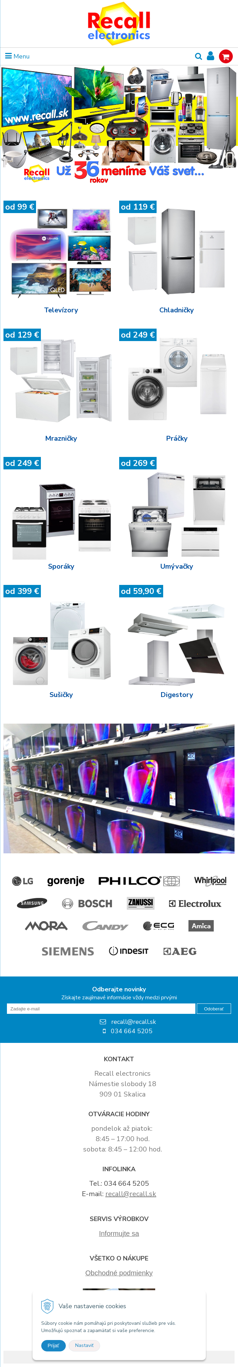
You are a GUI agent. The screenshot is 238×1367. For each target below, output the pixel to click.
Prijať (53, 1345)
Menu (17, 56)
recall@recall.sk (130, 1194)
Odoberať (214, 1008)
